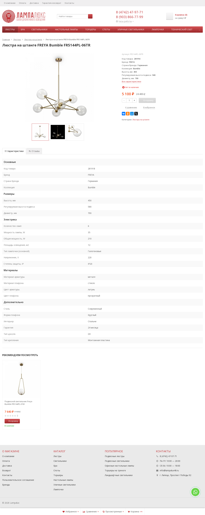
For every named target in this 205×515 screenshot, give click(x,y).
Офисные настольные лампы (119, 465)
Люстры (10, 29)
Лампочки (158, 29)
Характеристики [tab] (14, 151)
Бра (23, 29)
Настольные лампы (66, 29)
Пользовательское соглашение (18, 480)
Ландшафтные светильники (119, 475)
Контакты (69, 3)
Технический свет (181, 29)
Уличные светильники (131, 29)
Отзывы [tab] (34, 151)
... (199, 29)
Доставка (34, 3)
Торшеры (90, 29)
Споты (106, 29)
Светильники (39, 29)
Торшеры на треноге (115, 470)
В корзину (11, 421)
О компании (9, 3)
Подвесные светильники (117, 461)
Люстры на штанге (140, 119)
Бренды (6, 484)
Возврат (6, 470)
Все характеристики (131, 81)
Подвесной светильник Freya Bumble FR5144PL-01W (18, 402)
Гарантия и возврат (51, 3)
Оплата (22, 3)
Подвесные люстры (114, 456)
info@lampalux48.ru (169, 470)
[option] (40, 132)
